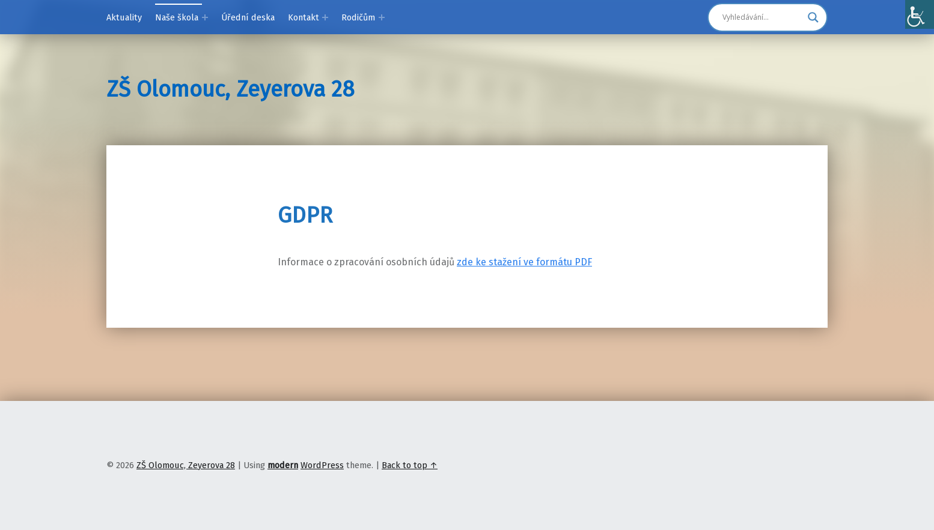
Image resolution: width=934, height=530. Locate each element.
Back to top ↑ (410, 465)
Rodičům (358, 17)
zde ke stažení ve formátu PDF (524, 262)
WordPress (322, 465)
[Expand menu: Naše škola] (205, 17)
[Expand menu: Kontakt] (325, 17)
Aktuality (124, 17)
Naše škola (176, 17)
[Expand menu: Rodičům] (382, 17)
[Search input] (762, 17)
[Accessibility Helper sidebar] (919, 14)
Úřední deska (248, 17)
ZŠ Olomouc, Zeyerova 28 (230, 89)
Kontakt (303, 17)
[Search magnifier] (813, 17)
